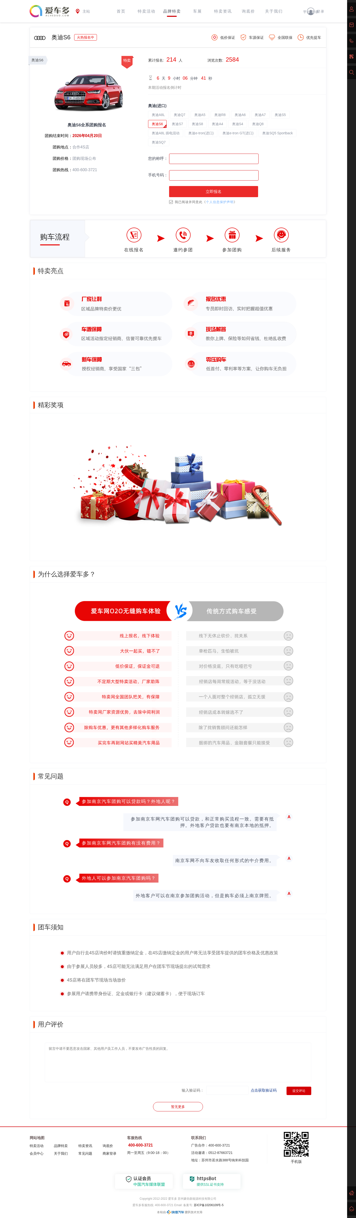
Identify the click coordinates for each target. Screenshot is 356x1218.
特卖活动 (147, 11)
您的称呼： (158, 158)
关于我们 (274, 11)
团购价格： (62, 158)
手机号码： (158, 175)
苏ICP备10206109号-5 (208, 1205)
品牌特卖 (172, 11)
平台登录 (311, 12)
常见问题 (85, 1153)
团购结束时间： (58, 136)
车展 (197, 11)
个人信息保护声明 (220, 202)
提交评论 (298, 1091)
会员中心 (37, 1153)
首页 (121, 11)
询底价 (248, 11)
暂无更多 (178, 1107)
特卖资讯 (223, 11)
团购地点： (62, 147)
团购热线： (62, 170)
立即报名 (214, 191)
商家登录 (109, 1153)
